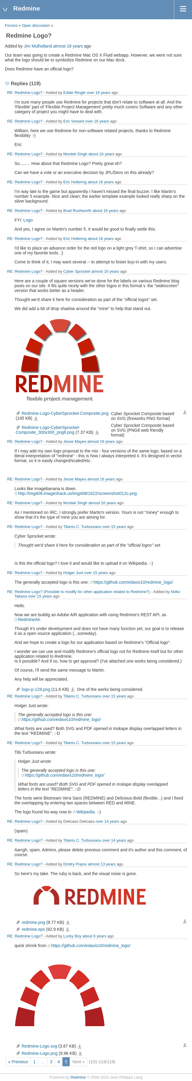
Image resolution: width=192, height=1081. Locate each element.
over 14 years (107, 821)
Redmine (78, 1077)
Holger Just (73, 572)
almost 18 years (68, 46)
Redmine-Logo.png (40, 1053)
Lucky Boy (72, 936)
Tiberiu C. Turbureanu (82, 526)
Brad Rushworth (77, 210)
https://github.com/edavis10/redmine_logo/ (133, 582)
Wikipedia (85, 811)
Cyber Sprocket (76, 271)
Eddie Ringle (74, 92)
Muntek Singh (75, 154)
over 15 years (114, 526)
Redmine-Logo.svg (39, 1046)
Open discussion (36, 25)
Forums (11, 25)
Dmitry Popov (75, 864)
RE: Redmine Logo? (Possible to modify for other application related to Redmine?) (78, 591)
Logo (28, 220)
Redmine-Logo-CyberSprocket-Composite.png (65, 413)
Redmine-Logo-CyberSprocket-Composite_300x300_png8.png (48, 430)
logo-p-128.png (36, 689)
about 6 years (94, 936)
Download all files (184, 412)
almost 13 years (102, 864)
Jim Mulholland (38, 46)
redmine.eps (33, 929)
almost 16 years (105, 271)
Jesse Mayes (74, 441)
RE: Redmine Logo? (24, 92)
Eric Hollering (75, 182)
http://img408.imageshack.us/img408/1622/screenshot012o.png (77, 493)
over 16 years (98, 92)
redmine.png (33, 922)
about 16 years (101, 154)
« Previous (18, 1061)
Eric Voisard (73, 121)
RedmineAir (29, 619)
